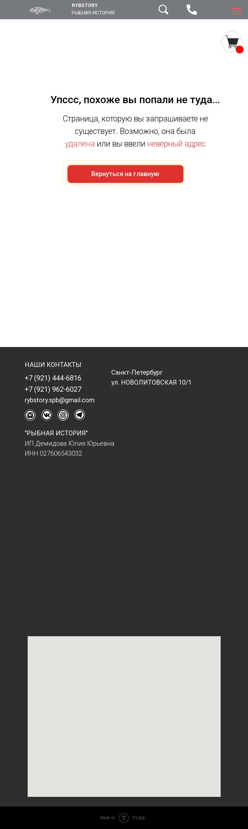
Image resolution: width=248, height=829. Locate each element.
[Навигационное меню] (236, 11)
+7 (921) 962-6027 (53, 389)
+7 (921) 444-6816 (53, 378)
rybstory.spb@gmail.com (60, 400)
